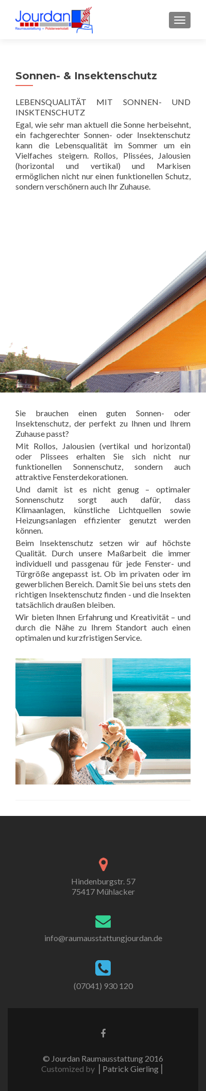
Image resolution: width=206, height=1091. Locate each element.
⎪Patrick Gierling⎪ (130, 1068)
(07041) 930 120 (103, 986)
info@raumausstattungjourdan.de (103, 938)
